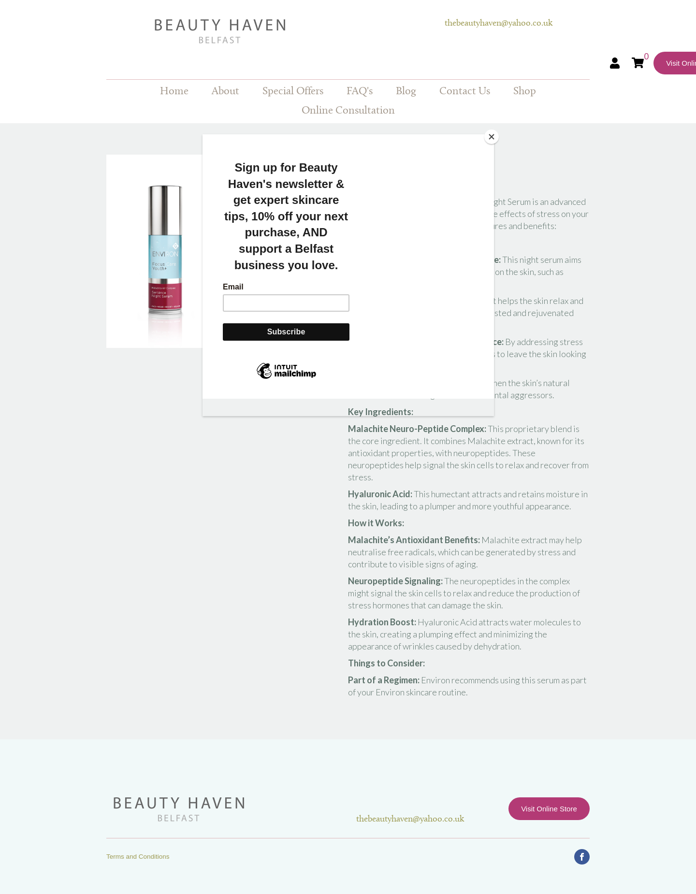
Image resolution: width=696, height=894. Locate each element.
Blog (406, 91)
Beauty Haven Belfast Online (275, 31)
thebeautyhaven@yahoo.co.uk (498, 23)
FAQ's (360, 91)
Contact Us (464, 91)
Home (174, 91)
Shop (524, 91)
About (225, 91)
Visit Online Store (549, 809)
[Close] (491, 137)
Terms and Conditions (138, 856)
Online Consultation (348, 110)
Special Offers (292, 91)
